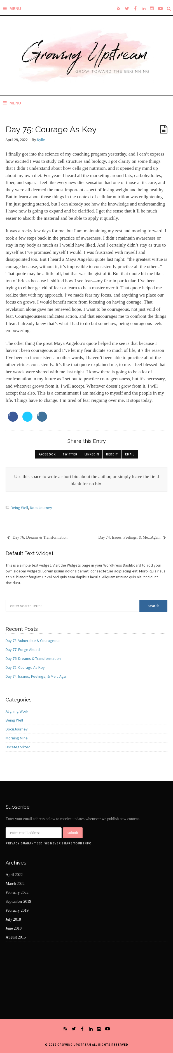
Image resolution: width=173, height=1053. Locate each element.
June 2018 (14, 928)
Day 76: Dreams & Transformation (33, 658)
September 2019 (18, 901)
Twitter (70, 454)
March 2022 (15, 884)
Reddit (112, 454)
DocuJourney (41, 507)
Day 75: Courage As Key (25, 667)
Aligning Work (17, 711)
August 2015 (16, 937)
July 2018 (13, 919)
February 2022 (17, 892)
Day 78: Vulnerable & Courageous (33, 640)
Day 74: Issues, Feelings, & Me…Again (37, 676)
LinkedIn (92, 454)
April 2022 (14, 875)
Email (129, 454)
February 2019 (17, 910)
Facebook (47, 454)
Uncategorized (18, 746)
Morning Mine (17, 738)
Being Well (19, 507)
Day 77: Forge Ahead (23, 649)
